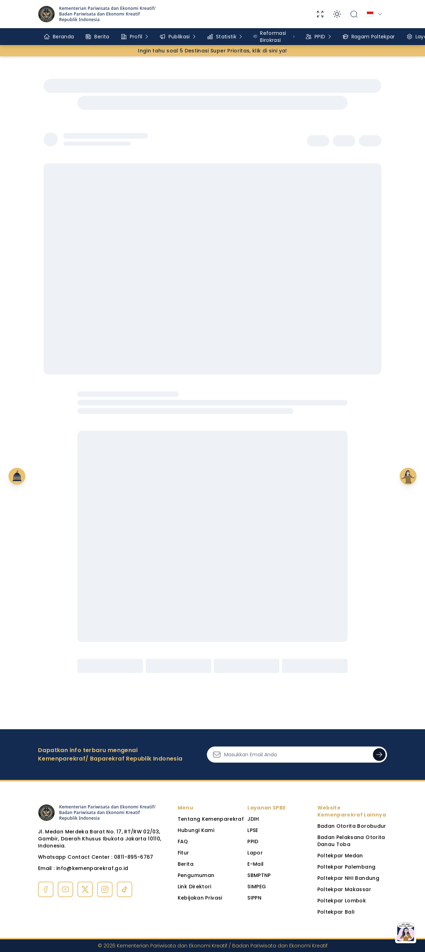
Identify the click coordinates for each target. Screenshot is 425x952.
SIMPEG (256, 886)
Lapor (255, 852)
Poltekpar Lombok (341, 900)
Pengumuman (196, 875)
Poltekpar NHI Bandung (348, 878)
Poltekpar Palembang (346, 866)
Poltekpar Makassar (344, 889)
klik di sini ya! (269, 50)
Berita (186, 864)
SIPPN (254, 897)
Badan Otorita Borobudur (351, 826)
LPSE (252, 830)
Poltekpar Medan (340, 855)
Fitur (183, 852)
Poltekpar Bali (336, 911)
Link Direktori (194, 886)
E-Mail (255, 864)
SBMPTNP (259, 875)
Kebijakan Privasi (200, 897)
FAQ (183, 841)
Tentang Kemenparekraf (211, 818)
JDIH (253, 818)
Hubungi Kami (196, 830)
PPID (252, 841)
